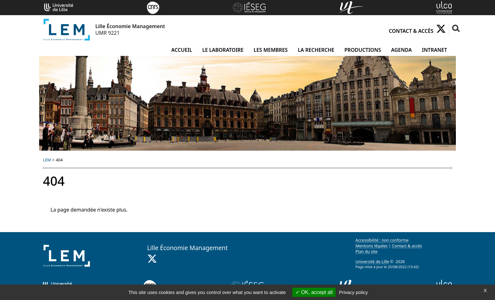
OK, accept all (313, 292)
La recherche (316, 49)
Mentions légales (371, 246)
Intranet (434, 49)
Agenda (401, 49)
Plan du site (366, 251)
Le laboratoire (223, 49)
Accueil (181, 49)
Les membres (271, 49)
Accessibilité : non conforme (382, 240)
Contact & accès (411, 30)
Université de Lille (372, 261)
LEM (47, 160)
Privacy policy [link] (353, 292)
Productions (362, 49)
